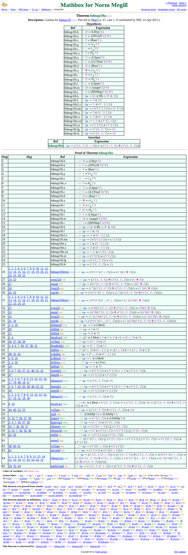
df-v (122, 502)
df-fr (70, 508)
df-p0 (174, 523)
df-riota (150, 511)
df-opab (171, 505)
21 (46, 271)
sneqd (54, 284)
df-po (48, 508)
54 (32, 459)
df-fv (138, 511)
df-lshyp (116, 532)
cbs (9, 478)
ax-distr (73, 492)
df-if (39, 505)
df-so (59, 508)
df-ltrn (75, 538)
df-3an (86, 499)
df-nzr (165, 529)
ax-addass (42, 492)
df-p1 (6, 526)
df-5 (5, 520)
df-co (125, 508)
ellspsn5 (56, 426)
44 (10, 409)
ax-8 (130, 486)
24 (19, 275)
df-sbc (133, 502)
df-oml (30, 535)
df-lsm (6, 529)
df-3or (75, 499)
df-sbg (132, 526)
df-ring (83, 529)
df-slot (101, 520)
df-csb (145, 502)
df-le (104, 517)
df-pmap (7, 538)
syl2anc (55, 446)
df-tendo (114, 538)
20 (41, 271)
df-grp (102, 526)
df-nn (141, 517)
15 (19, 271)
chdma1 (34, 482)
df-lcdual (72, 541)
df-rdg (131, 514)
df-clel (19, 502)
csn (110, 475)
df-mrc (54, 523)
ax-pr (62, 489)
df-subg (145, 526)
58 (10, 446)
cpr (120, 475)
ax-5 (100, 486)
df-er (164, 514)
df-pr (71, 505)
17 (28, 271)
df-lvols (142, 535)
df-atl (71, 535)
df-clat (30, 526)
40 (10, 354)
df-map (176, 514)
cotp (130, 475)
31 (10, 320)
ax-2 (63, 486)
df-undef (79, 514)
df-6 (16, 520)
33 (10, 316)
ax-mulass (58, 492)
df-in (178, 502)
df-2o (153, 514)
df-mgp (46, 529)
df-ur (71, 529)
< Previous (171, 3)
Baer (95, 19)
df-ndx (114, 520)
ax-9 (140, 486)
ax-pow (50, 489)
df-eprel (36, 508)
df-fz (61, 520)
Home (13, 9)
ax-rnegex (131, 492)
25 (23, 275)
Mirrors (4, 9)
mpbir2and (57, 466)
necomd (55, 450)
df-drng (32, 532)
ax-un (74, 489)
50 (10, 390)
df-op (92, 505)
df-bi (45, 499)
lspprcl (55, 418)
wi (30, 475)
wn (21, 475)
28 (10, 288)
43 (28, 459)
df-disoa (160, 538)
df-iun (137, 505)
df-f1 (105, 511)
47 (10, 374)
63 (37, 459)
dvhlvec (55, 362)
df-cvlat (84, 535)
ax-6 (110, 486)
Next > (182, 3)
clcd (171, 478)
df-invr (139, 529)
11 (41, 268)
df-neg (129, 517)
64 (19, 466)
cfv (140, 475)
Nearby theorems (179, 5)
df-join (147, 523)
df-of (18, 514)
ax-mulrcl (8, 492)
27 (10, 284)
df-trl (87, 538)
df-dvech (174, 538)
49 (14, 409)
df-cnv (114, 508)
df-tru (98, 499)
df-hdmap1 (103, 541)
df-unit (126, 529)
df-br (159, 505)
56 (22, 426)
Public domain (101, 552)
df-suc (50, 511)
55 (13, 418)
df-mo (153, 499)
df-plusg (155, 520)
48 (19, 382)
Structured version (148, 9)
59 (14, 434)
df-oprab (174, 511)
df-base (127, 520)
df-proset (81, 523)
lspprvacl (56, 422)
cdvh (152, 478)
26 (10, 292)
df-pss (17, 505)
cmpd (11, 482)
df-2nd (53, 514)
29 (14, 292)
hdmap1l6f (77, 546)
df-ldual (167, 532)
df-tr (14, 508)
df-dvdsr (112, 529)
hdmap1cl (57, 380)
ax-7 (120, 486)
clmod (67, 478)
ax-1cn (115, 489)
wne (76, 475)
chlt (118, 478)
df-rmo (88, 502)
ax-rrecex (146, 492)
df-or (64, 499)
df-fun (74, 511)
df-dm (137, 508)
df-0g (28, 523)
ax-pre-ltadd (36, 495)
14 (14, 271)
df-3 (163, 517)
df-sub (116, 517)
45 (19, 370)
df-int (126, 505)
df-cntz (159, 526)
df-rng (59, 529)
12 (46, 268)
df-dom (17, 517)
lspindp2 (56, 370)
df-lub (122, 523)
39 (23, 341)
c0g (38, 478)
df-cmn (19, 529)
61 (19, 446)
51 (19, 398)
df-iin (148, 505)
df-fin (44, 517)
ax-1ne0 (102, 492)
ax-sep (26, 489)
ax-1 (56, 486)
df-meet (161, 523)
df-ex (120, 499)
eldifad (55, 329)
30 (10, 466)
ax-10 (150, 486)
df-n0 (27, 520)
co (166, 475)
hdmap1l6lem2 (60, 271)
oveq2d (55, 307)
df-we (80, 508)
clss (87, 478)
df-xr (80, 517)
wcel (63, 475)
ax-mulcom (24, 492)
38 (19, 341)
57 (26, 426)
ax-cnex (86, 489)
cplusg (24, 478)
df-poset (97, 523)
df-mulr (170, 520)
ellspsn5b (56, 430)
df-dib (6, 541)
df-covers (45, 535)
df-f (95, 511)
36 (10, 341)
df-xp (91, 508)
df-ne (42, 502)
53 (23, 409)
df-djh (58, 541)
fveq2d (55, 288)
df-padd (22, 538)
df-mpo (6, 514)
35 (14, 466)
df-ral (64, 502)
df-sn (61, 505)
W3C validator (180, 552)
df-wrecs (106, 514)
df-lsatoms (100, 532)
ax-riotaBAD (75, 495)
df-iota (62, 511)
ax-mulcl (173, 489)
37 (14, 341)
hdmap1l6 (65, 19)
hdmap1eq (57, 458)
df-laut (49, 538)
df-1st (41, 514)
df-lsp (72, 532)
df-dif (156, 502)
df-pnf (55, 517)
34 (14, 320)
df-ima (171, 508)
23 (14, 275)
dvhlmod (56, 325)
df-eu (164, 499)
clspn (104, 478)
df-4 (174, 517)
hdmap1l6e (59, 546)
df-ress (141, 520)
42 (19, 354)
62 (10, 450)
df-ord (16, 511)
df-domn (18, 532)
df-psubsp (172, 535)
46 (32, 370)
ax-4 (90, 486)
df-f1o (127, 511)
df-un (167, 502)
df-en (5, 517)
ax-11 (161, 486)
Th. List (35, 9)
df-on (27, 511)
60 (14, 446)
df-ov (161, 511)
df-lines (157, 535)
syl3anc (55, 341)
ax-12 (173, 486)
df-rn (148, 508)
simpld (55, 374)
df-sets (88, 520)
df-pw (50, 505)
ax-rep (14, 489)
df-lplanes (127, 535)
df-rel (103, 508)
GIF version (181, 9)
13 (10, 271)
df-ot (103, 505)
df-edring (129, 538)
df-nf (131, 499)
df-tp (82, 505)
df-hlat (97, 535)
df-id (24, 508)
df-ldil (62, 538)
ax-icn (128, 489)
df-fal (109, 499)
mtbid (54, 434)
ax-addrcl (157, 489)
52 (19, 409)
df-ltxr (92, 517)
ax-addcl (142, 489)
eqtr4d (54, 292)
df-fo (115, 511)
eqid (53, 414)
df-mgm (44, 526)
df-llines (112, 535)
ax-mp (48, 486)
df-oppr (97, 529)
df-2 (153, 517)
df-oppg (173, 526)
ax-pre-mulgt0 (55, 495)
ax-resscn (101, 489)
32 (10, 312)
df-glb (135, 523)
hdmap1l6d (41, 546)
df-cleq (6, 502)
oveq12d (56, 279)
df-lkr (154, 532)
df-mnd (71, 526)
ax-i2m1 (87, 492)
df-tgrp (99, 538)
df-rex (76, 502)
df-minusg (117, 526)
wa (38, 475)
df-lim (38, 511)
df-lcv (130, 532)
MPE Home (24, 9)
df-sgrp (58, 526)
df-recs (119, 514)
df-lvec (85, 532)
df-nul (28, 505)
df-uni (114, 505)
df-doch (44, 541)
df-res (159, 508)
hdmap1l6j (95, 546)
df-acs (68, 523)
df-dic (19, 541)
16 (23, 271)
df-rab (112, 502)
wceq (49, 475)
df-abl (33, 529)
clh (134, 478)
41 (14, 354)
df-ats (59, 535)
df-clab (175, 499)
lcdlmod (56, 358)
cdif (88, 475)
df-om (30, 514)
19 (37, 271)
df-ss (5, 505)
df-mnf (67, 517)
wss (100, 475)
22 (10, 275)
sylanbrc (56, 354)
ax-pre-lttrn (18, 495)
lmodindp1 (57, 345)
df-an (54, 499)
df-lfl (141, 532)
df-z (38, 520)
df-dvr (152, 529)
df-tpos (65, 514)
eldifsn (55, 350)
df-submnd (87, 526)
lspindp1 (56, 386)
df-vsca (15, 523)
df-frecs (92, 514)
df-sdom (31, 517)
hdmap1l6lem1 (60, 300)
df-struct (74, 520)
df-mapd (87, 541)
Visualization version (166, 9)
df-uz (49, 520)
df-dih (31, 541)
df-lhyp (36, 538)
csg (49, 478)
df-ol (18, 535)
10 (37, 268)
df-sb (141, 499)
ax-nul (38, 489)
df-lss (60, 532)
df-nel (53, 502)
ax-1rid (116, 492)
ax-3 (70, 486)
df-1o (142, 514)
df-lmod (47, 532)
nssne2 (55, 440)
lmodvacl (56, 337)
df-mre (41, 523)
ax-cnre (161, 492)
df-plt (110, 523)
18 (32, 271)
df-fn (85, 511)
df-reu (100, 502)
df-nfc (31, 502)
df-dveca (145, 538)
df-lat (17, 526)
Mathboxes (46, 9)
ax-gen (78, 486)
